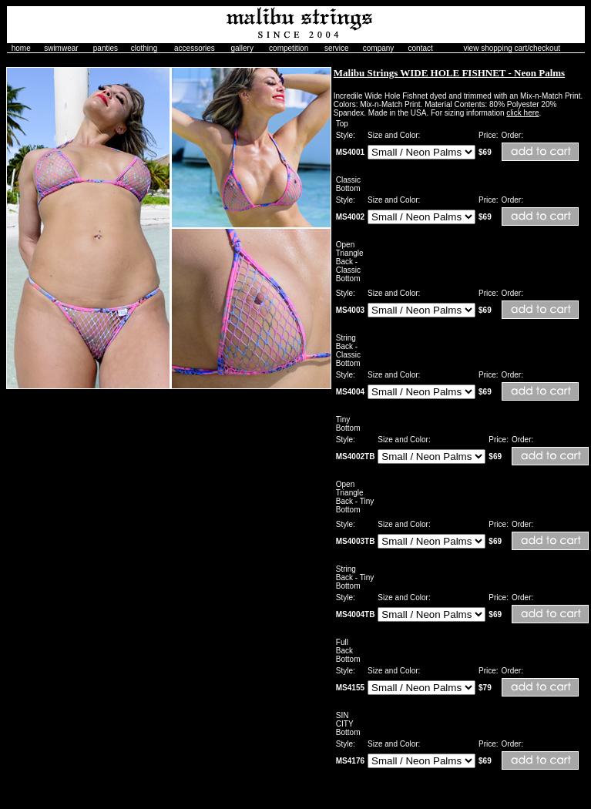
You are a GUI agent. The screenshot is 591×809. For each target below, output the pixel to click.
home (21, 48)
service (336, 48)
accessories (194, 48)
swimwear (61, 48)
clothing (144, 48)
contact (420, 48)
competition (288, 48)
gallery (241, 48)
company (379, 48)
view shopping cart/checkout (511, 48)
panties (105, 48)
